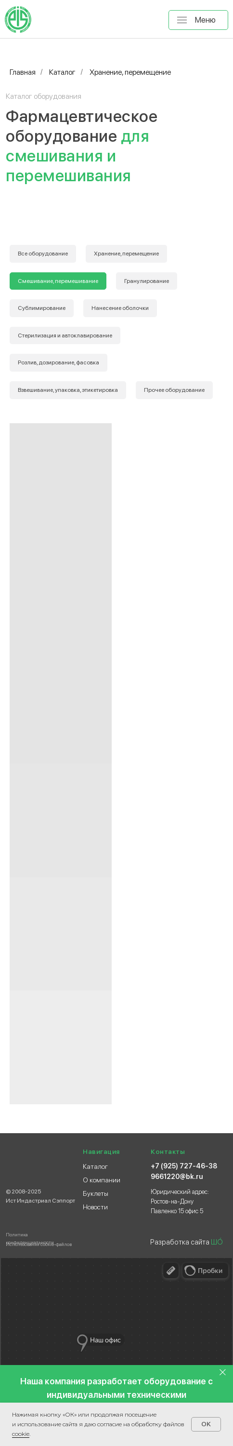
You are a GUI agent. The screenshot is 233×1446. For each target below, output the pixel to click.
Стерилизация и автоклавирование (65, 335)
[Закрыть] (222, 1372)
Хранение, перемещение (126, 253)
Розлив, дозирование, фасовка (58, 362)
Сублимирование (41, 308)
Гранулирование (146, 281)
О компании (101, 1180)
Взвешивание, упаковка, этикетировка (68, 390)
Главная (23, 72)
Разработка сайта (186, 1242)
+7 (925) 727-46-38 (184, 1166)
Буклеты (95, 1193)
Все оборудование (43, 253)
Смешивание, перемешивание (58, 281)
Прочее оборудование (174, 390)
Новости (95, 1207)
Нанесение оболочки (120, 308)
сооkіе (20, 1433)
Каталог (62, 72)
